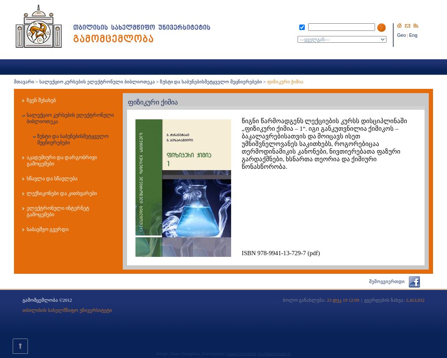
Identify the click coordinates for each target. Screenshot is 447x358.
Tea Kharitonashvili (274, 353)
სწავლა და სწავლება (52, 179)
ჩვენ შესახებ (41, 100)
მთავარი (24, 81)
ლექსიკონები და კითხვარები (62, 193)
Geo (401, 35)
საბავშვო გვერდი (48, 229)
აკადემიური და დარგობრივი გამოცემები (62, 160)
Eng (413, 35)
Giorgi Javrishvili (242, 353)
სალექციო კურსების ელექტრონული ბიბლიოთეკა (97, 81)
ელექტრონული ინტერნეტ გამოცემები (58, 211)
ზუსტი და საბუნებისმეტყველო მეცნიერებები (211, 81)
